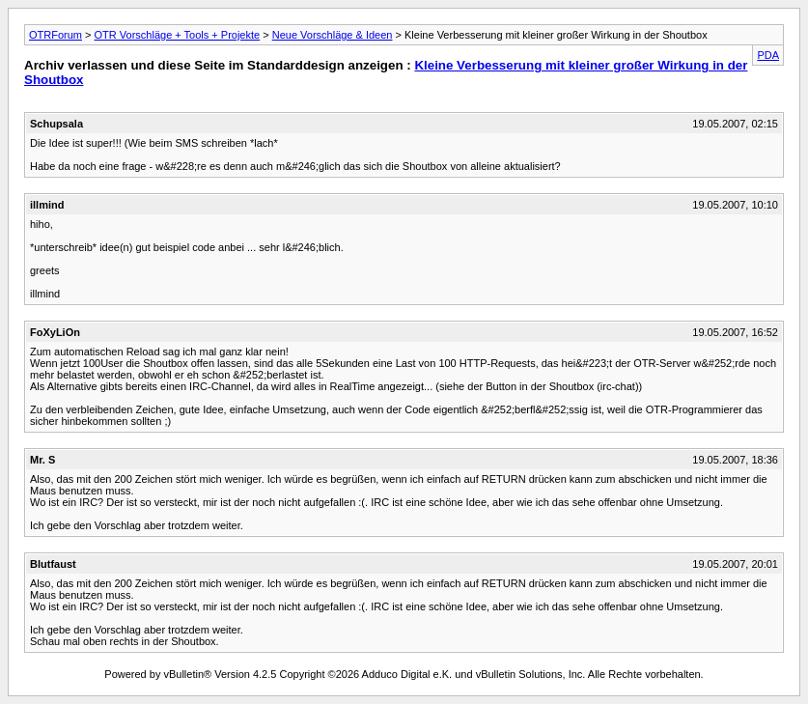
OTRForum (55, 35)
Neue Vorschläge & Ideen (332, 35)
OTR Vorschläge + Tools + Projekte (178, 35)
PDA (768, 55)
